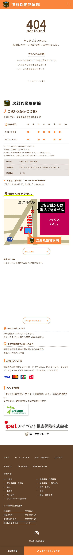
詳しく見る (29, 251)
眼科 (41, 491)
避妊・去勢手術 (46, 495)
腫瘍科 (9, 491)
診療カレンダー (40, 466)
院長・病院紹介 (42, 457)
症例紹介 (59, 457)
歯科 (9, 487)
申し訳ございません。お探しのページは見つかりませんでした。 (36, 43)
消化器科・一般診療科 (49, 483)
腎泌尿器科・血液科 (15, 483)
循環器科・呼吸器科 (48, 479)
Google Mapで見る (33, 320)
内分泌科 (10, 495)
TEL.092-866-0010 (35, 180)
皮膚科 (9, 479)
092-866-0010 (22, 111)
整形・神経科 (45, 487)
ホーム (7, 457)
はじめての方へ (22, 457)
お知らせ (8, 466)
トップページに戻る (36, 81)
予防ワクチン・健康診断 (17, 498)
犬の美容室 (22, 466)
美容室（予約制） (15, 180)
